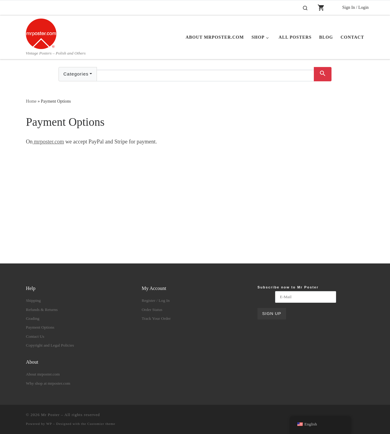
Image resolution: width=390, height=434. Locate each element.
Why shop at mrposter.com (48, 383)
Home (31, 101)
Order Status (152, 309)
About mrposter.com (43, 374)
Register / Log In (156, 300)
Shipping (33, 300)
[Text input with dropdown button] (205, 75)
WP (49, 423)
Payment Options (40, 327)
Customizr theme (101, 423)
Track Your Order (156, 318)
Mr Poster (50, 414)
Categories (76, 73)
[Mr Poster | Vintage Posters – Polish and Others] (41, 33)
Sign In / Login (355, 7)
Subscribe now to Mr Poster (288, 287)
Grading (32, 318)
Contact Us (35, 336)
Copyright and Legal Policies (50, 345)
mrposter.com (48, 142)
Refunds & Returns (42, 309)
